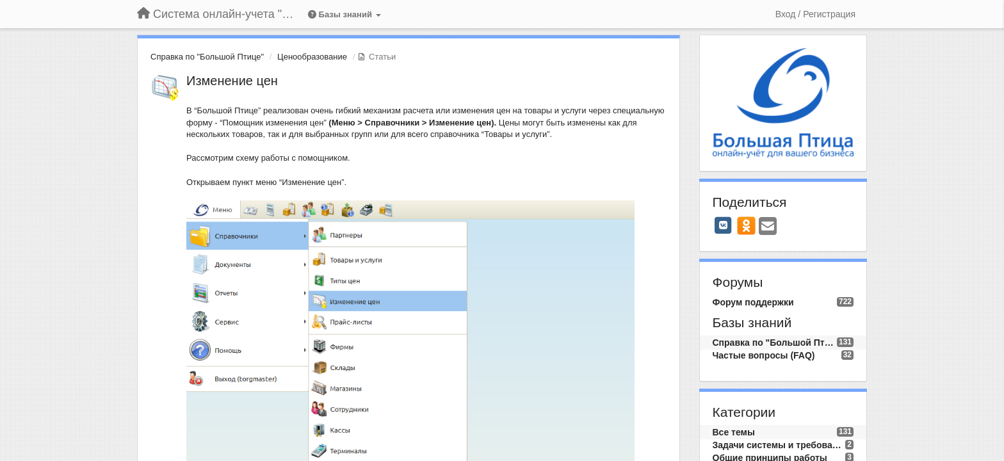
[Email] (768, 227)
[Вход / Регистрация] (815, 14)
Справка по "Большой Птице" (207, 56)
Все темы (734, 432)
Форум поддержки (753, 302)
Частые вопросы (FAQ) (764, 355)
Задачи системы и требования (779, 445)
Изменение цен (232, 81)
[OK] (746, 225)
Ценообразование (312, 56)
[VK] (723, 225)
